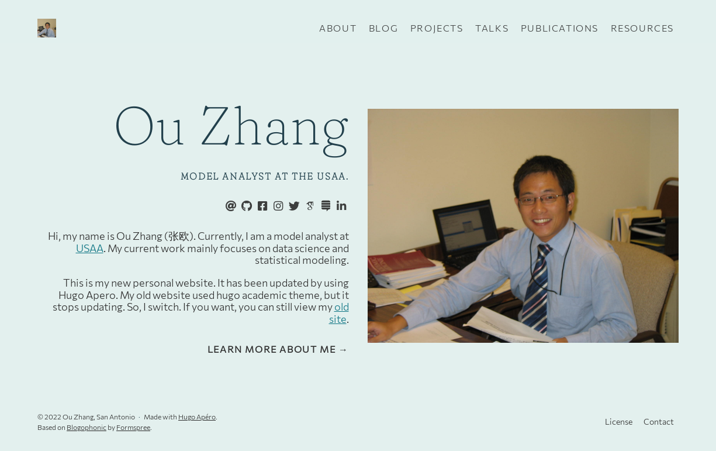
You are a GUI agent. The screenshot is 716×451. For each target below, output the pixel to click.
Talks (492, 27)
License (618, 421)
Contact (659, 421)
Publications (560, 27)
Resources (642, 27)
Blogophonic (86, 427)
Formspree (133, 427)
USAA (89, 248)
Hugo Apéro (197, 416)
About (338, 27)
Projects (437, 27)
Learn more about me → (278, 349)
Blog (383, 27)
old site (339, 312)
